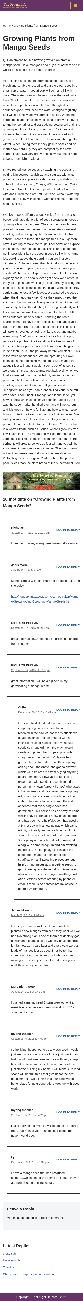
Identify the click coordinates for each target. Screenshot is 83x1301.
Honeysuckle (11, 1260)
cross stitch (10, 1253)
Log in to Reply (68, 529)
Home (7, 25)
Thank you (10, 1267)
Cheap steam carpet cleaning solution (28, 1274)
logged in (31, 1217)
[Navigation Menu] (75, 5)
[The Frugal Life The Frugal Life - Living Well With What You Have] (15, 5)
